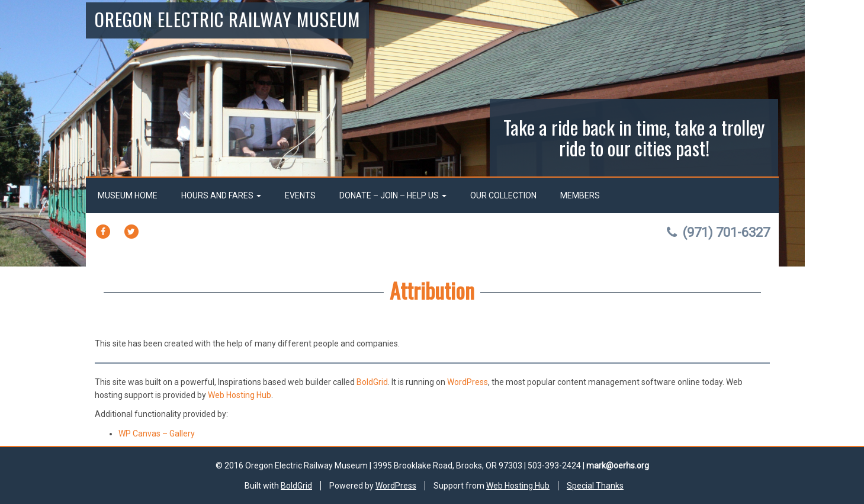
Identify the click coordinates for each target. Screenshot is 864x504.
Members (580, 195)
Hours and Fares (221, 195)
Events (300, 195)
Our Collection (503, 195)
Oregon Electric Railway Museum (227, 19)
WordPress (467, 382)
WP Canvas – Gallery (156, 433)
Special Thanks (595, 485)
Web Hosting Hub (239, 395)
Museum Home (128, 195)
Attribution (432, 290)
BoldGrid (372, 382)
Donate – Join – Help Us (393, 195)
